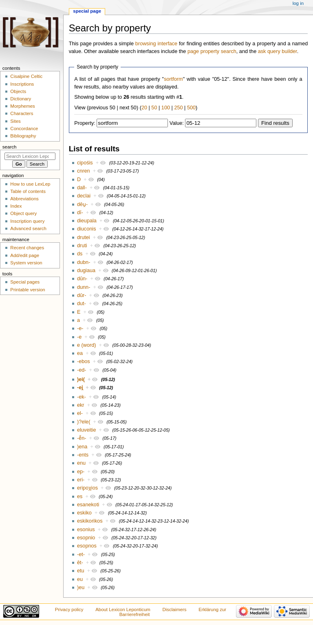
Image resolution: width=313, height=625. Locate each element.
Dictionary (20, 98)
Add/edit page (24, 255)
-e (79, 337)
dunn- (83, 287)
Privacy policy (69, 609)
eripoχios (87, 488)
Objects (18, 91)
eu (80, 579)
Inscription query (27, 221)
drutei (83, 237)
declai (83, 196)
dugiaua (86, 270)
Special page (87, 11)
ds (79, 254)
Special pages (25, 281)
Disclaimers (175, 609)
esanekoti (88, 505)
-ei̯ (80, 387)
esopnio (86, 538)
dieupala (87, 221)
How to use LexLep (30, 184)
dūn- (82, 278)
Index (16, 206)
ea (80, 353)
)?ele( (83, 422)
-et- (81, 554)
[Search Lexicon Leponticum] (29, 156)
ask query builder (277, 51)
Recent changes (27, 247)
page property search (211, 51)
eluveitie (86, 430)
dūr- (81, 295)
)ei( (81, 379)
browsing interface (156, 44)
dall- (82, 188)
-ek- (81, 397)
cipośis (85, 163)
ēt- (80, 562)
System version (26, 262)
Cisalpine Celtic (26, 76)
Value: (177, 123)
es (79, 496)
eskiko (84, 513)
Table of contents (28, 191)
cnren (83, 171)
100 (165, 108)
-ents (82, 455)
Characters (21, 113)
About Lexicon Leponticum (122, 609)
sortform (173, 79)
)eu (80, 587)
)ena (82, 447)
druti (82, 245)
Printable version (27, 289)
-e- (80, 328)
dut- (81, 303)
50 (154, 108)
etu (80, 571)
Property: (84, 123)
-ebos (83, 361)
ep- (80, 471)
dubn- (83, 262)
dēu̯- (82, 204)
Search (9, 146)
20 (144, 108)
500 (191, 108)
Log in (298, 3)
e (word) (86, 345)
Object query (23, 213)
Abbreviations (24, 198)
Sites (15, 121)
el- (80, 413)
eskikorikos (90, 521)
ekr (80, 405)
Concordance (24, 128)
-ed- (81, 370)
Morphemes (22, 106)
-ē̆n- (81, 438)
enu (81, 463)
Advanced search (28, 228)
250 (178, 108)
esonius (86, 529)
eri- (80, 480)
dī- (80, 212)
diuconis (86, 229)
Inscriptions (22, 84)
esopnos (87, 546)
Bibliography (23, 135)
